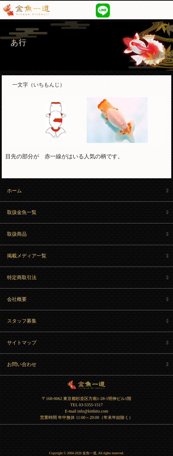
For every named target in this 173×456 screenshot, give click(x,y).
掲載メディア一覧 (88, 255)
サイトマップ (88, 342)
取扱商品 (88, 234)
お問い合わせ (88, 364)
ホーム (88, 190)
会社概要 (88, 299)
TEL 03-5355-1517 (86, 404)
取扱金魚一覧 (88, 212)
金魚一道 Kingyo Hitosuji (86, 384)
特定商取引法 (88, 277)
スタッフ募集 (88, 321)
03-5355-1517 (121, 10)
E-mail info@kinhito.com (86, 411)
